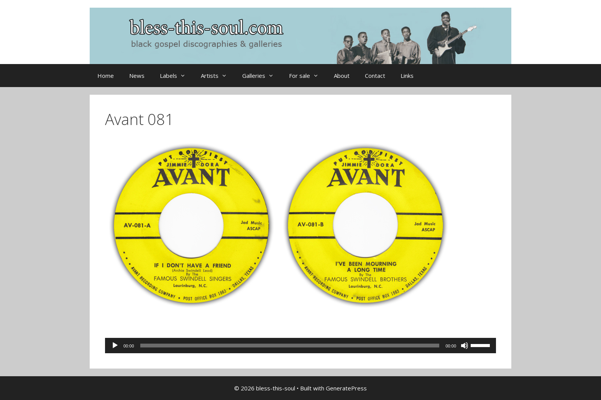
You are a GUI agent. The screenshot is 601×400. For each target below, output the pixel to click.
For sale (307, 75)
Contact (375, 75)
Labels (176, 75)
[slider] (290, 345)
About (342, 75)
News (137, 75)
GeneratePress (346, 388)
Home (105, 75)
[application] (300, 345)
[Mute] (464, 345)
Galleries (261, 75)
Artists (218, 75)
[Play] (115, 345)
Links (407, 75)
